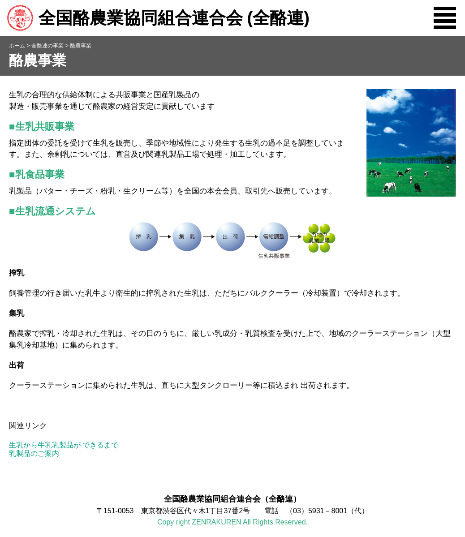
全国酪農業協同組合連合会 (158, 18)
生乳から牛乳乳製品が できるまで (63, 445)
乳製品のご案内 (34, 453)
